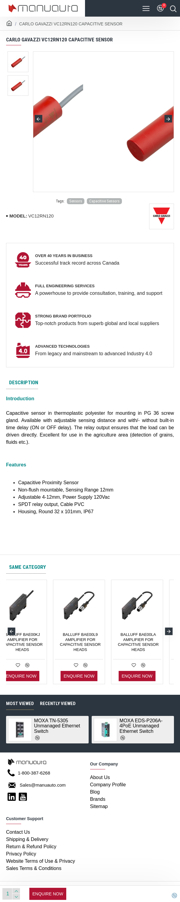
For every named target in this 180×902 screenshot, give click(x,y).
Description (23, 382)
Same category (27, 567)
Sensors (75, 201)
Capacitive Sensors (104, 201)
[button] (38, 119)
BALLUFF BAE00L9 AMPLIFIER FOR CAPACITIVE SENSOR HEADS (149, 642)
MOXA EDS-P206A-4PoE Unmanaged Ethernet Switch (140, 726)
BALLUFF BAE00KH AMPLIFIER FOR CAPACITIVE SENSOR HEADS (33, 642)
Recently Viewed (58, 703)
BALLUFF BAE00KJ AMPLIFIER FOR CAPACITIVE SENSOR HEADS (91, 642)
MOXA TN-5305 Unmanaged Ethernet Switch (57, 726)
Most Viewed (20, 703)
